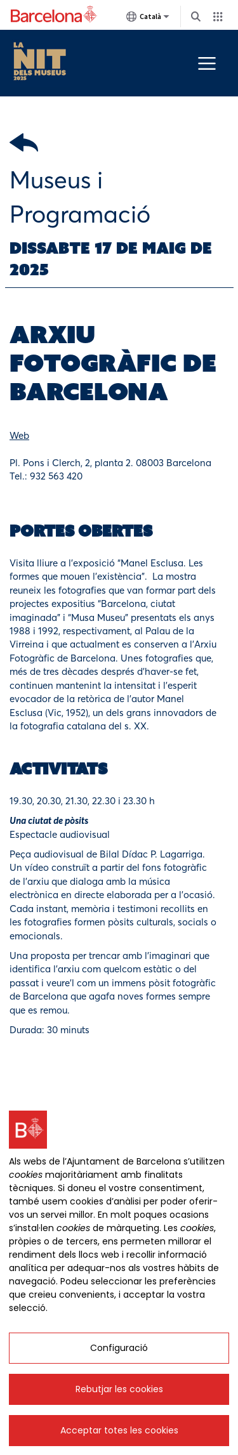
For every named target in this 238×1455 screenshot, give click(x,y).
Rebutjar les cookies (119, 1389)
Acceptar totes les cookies (119, 1430)
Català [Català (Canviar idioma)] (148, 19)
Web (19, 435)
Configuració (119, 1347)
